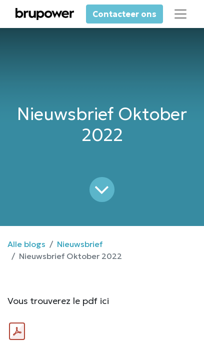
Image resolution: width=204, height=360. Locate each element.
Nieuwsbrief (79, 244)
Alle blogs (27, 244)
